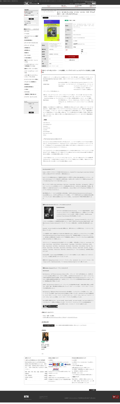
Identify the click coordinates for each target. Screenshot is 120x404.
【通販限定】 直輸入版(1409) (30, 94)
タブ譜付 (52, 315)
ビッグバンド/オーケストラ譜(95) (31, 79)
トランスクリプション (85, 9)
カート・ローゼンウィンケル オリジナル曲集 (45, 346)
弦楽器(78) (26, 52)
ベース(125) (26, 33)
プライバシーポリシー (73, 397)
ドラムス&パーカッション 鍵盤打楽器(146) (31, 37)
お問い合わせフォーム (77, 367)
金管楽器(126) (27, 50)
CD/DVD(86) (27, 91)
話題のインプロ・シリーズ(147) (30, 68)
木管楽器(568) (27, 47)
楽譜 (48, 315)
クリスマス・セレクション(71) (30, 96)
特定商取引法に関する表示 (84, 397)
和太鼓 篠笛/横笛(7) (28, 40)
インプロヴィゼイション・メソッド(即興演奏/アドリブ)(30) (31, 65)
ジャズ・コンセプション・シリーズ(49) (31, 72)
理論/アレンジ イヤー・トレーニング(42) (31, 61)
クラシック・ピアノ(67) (29, 45)
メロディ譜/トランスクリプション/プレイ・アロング (70, 9)
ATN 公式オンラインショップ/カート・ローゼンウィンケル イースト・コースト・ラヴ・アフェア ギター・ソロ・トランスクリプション (31, 3)
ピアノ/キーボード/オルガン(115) (31, 42)
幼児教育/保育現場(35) (29, 86)
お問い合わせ (92, 397)
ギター (44, 315)
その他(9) (26, 89)
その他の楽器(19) (27, 57)
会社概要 (66, 397)
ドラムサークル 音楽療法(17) (30, 81)
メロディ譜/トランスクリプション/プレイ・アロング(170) (31, 76)
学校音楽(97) (27, 84)
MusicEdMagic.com (50, 306)
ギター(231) (26, 31)
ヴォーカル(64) (27, 55)
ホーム (58, 9)
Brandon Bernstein (61, 207)
